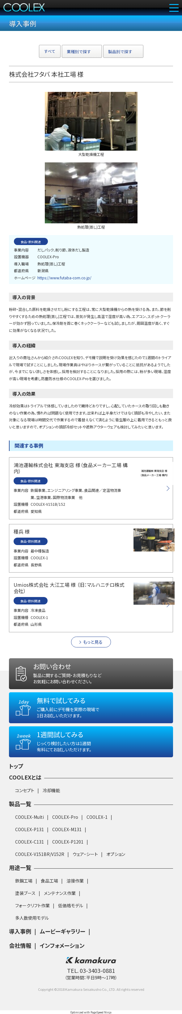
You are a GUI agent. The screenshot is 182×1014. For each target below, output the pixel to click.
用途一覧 (20, 867)
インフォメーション (62, 945)
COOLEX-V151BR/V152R (39, 854)
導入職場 (21, 263)
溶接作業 (75, 881)
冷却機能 (51, 790)
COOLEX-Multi (29, 817)
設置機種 (21, 504)
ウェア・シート (85, 854)
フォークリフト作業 (32, 905)
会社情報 (20, 945)
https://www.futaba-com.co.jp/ (64, 277)
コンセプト (24, 790)
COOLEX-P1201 (67, 842)
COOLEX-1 (97, 817)
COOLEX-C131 (29, 842)
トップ (16, 766)
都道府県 (21, 270)
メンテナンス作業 (60, 893)
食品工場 (49, 881)
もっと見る (93, 642)
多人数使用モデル (32, 918)
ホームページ (25, 277)
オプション (115, 854)
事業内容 (21, 249)
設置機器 (21, 256)
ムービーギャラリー (62, 931)
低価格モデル (70, 905)
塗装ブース (25, 893)
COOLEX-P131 (29, 829)
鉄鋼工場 (23, 881)
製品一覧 (20, 804)
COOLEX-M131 (67, 829)
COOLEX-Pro (65, 817)
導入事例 (20, 931)
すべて (49, 51)
